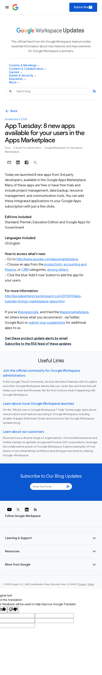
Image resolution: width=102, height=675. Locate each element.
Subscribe (83, 7)
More (14, 82)
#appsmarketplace (74, 312)
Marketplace (12, 151)
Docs (8, 147)
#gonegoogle (28, 312)
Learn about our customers (23, 432)
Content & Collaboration (27, 69)
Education (17, 79)
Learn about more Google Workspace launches (38, 404)
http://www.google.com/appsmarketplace (47, 259)
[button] (51, 538)
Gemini (15, 72)
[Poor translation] (13, 609)
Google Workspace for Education (63, 147)
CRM (25, 270)
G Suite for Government (27, 147)
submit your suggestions (47, 323)
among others (57, 270)
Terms (91, 584)
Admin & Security (22, 75)
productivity (53, 264)
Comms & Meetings (24, 65)
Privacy (82, 584)
